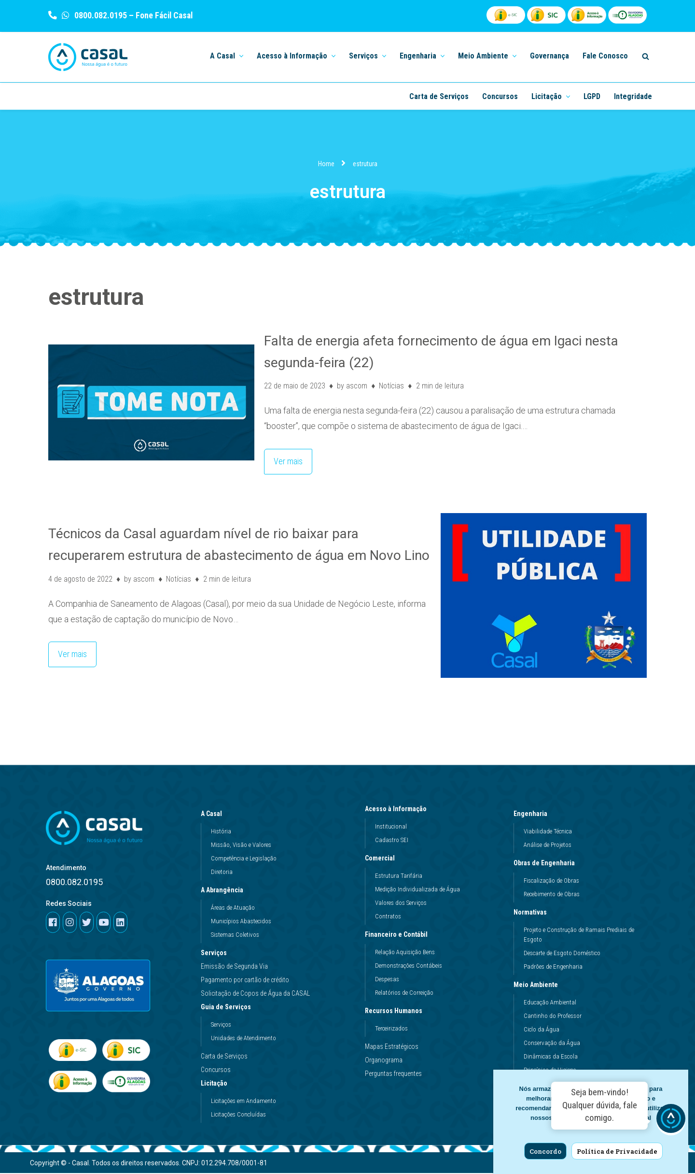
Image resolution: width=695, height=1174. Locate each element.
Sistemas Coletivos (235, 935)
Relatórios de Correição (404, 993)
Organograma (384, 1061)
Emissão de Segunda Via (234, 967)
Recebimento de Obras (552, 895)
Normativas (533, 913)
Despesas (387, 980)
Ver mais (283, 458)
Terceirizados (391, 1029)
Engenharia (533, 814)
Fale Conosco (605, 55)
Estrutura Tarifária (398, 876)
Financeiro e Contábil (398, 935)
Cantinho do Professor (553, 1016)
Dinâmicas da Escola (551, 1057)
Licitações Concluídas (238, 1115)
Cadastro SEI (391, 841)
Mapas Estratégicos (391, 1047)
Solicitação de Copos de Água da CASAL (255, 994)
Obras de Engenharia (547, 864)
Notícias (391, 385)
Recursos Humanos (396, 1012)
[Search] (645, 56)
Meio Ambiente (538, 985)
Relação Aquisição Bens (405, 953)
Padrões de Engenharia (553, 967)
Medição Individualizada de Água (417, 890)
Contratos (388, 917)
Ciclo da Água (541, 1030)
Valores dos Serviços (401, 903)
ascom (356, 385)
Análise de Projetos (547, 845)
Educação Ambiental (550, 1003)
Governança (549, 55)
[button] (240, 55)
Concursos (500, 96)
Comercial (382, 859)
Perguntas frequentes (393, 1074)
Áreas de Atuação (233, 908)
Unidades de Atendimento (243, 1039)
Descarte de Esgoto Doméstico (562, 954)
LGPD (592, 96)
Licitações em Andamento (243, 1101)
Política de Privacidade (617, 1151)
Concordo (545, 1151)
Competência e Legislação (244, 859)
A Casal (214, 814)
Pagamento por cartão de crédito (245, 981)
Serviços (214, 954)
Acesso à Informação (398, 810)
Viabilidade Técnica (548, 832)
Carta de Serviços (439, 96)
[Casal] (88, 57)
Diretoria (222, 872)
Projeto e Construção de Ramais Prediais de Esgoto (579, 935)
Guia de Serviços (228, 1008)
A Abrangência (224, 891)
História (221, 832)
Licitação (216, 1084)
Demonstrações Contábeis (408, 966)
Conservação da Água (552, 1043)
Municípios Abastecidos (241, 922)
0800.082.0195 (99, 15)
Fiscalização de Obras (551, 881)
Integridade (633, 96)
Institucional (391, 827)
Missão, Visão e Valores (241, 845)
